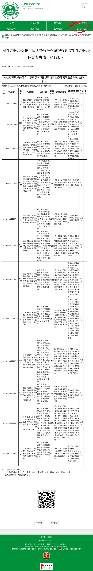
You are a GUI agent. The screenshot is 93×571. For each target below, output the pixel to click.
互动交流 (58, 29)
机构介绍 (35, 23)
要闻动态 (58, 23)
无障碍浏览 (83, 3)
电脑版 (49, 537)
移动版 (43, 537)
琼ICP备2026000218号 (28, 549)
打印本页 (39, 523)
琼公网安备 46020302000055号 (69, 549)
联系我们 (50, 540)
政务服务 (35, 29)
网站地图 (42, 540)
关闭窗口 (53, 523)
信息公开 (11, 29)
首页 (11, 23)
